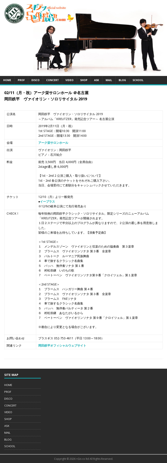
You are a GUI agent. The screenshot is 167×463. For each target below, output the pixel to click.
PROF (21, 80)
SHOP (83, 80)
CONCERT (52, 80)
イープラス (47, 201)
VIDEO (69, 80)
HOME (7, 80)
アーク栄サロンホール (53, 143)
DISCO (35, 80)
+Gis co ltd (82, 459)
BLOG (122, 80)
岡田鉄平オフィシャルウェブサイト (62, 345)
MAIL (109, 80)
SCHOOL (138, 80)
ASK (96, 80)
